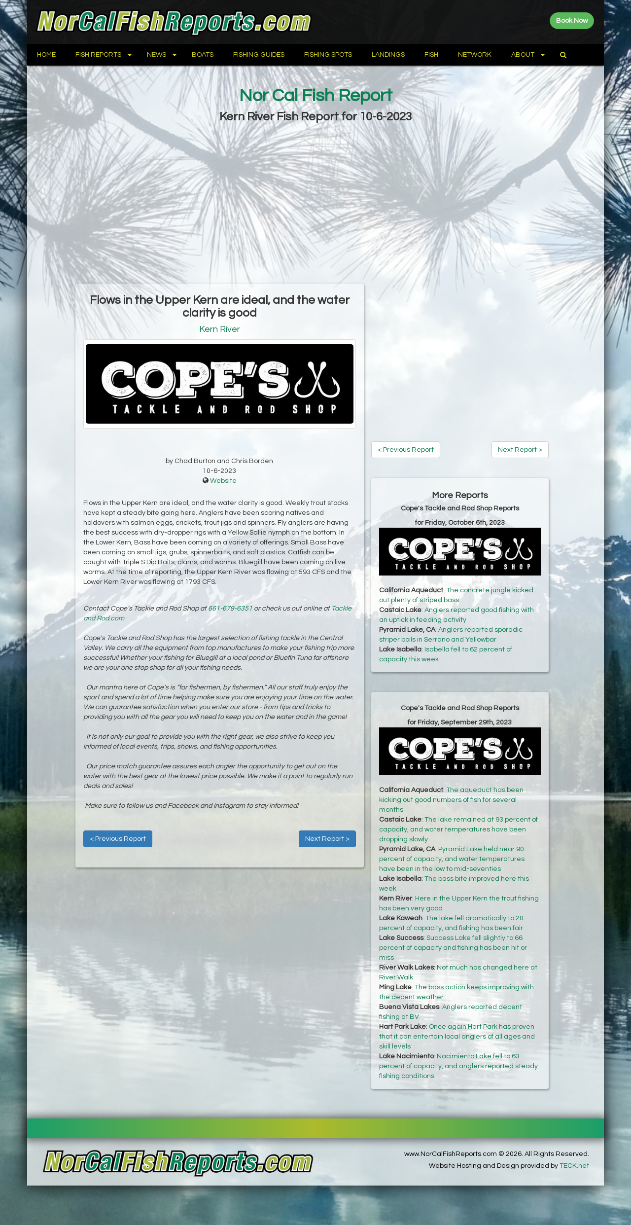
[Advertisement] (315, 205)
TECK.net (574, 1165)
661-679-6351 (230, 608)
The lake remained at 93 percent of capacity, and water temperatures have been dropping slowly (458, 829)
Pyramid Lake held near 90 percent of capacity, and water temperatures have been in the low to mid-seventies (452, 859)
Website (223, 480)
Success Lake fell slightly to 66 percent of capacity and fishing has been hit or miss (453, 948)
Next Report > (327, 838)
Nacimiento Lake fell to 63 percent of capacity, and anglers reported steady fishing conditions (458, 1066)
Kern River (219, 329)
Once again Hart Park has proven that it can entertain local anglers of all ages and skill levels (457, 1036)
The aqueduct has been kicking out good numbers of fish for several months (451, 800)
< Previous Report (118, 838)
